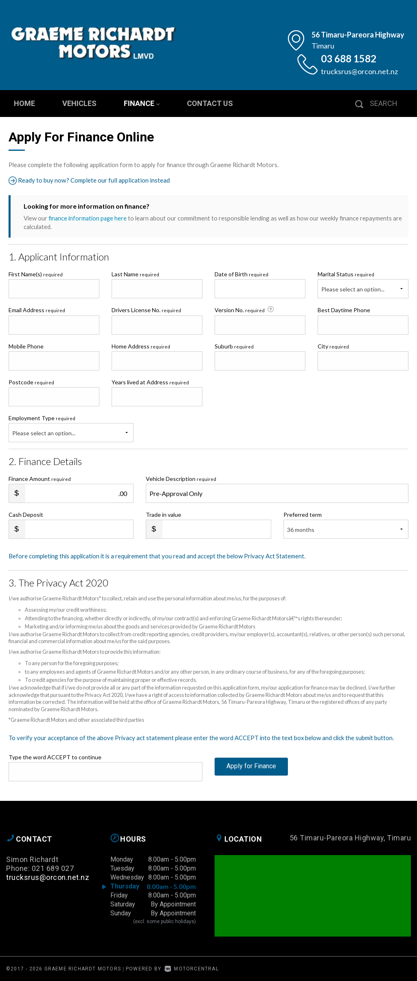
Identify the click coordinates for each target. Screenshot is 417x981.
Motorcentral (192, 968)
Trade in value (163, 514)
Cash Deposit (26, 514)
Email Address (37, 309)
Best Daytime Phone (344, 309)
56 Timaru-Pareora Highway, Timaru (350, 837)
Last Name (135, 274)
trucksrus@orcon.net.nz (359, 71)
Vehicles (79, 103)
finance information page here (88, 218)
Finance (142, 103)
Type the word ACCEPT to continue (55, 756)
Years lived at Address (150, 381)
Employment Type (71, 428)
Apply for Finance (251, 771)
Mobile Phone (26, 345)
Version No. (245, 309)
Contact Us (210, 103)
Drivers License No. (146, 309)
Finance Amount (40, 478)
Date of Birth (241, 274)
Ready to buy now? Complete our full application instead (91, 180)
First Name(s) (36, 274)
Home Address (141, 345)
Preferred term (302, 514)
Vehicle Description (181, 478)
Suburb (234, 345)
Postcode (31, 381)
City (333, 345)
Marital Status (346, 274)
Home (24, 103)
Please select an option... (352, 289)
